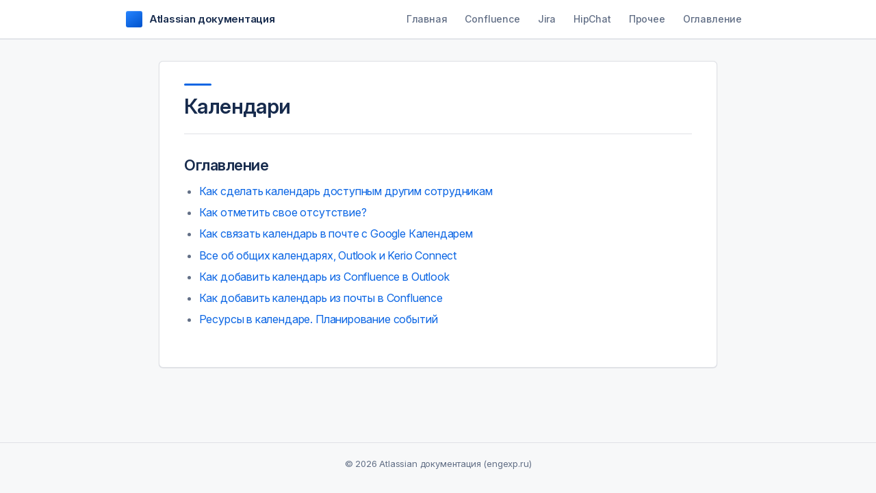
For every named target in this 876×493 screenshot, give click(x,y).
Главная (427, 19)
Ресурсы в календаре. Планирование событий (318, 319)
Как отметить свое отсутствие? (283, 212)
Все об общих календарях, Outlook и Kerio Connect (328, 255)
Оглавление (712, 19)
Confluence (492, 19)
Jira (547, 19)
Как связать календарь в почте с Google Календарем (336, 233)
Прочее (647, 19)
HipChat (592, 19)
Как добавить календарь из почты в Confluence (321, 298)
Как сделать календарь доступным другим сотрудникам (346, 191)
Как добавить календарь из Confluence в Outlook (324, 276)
